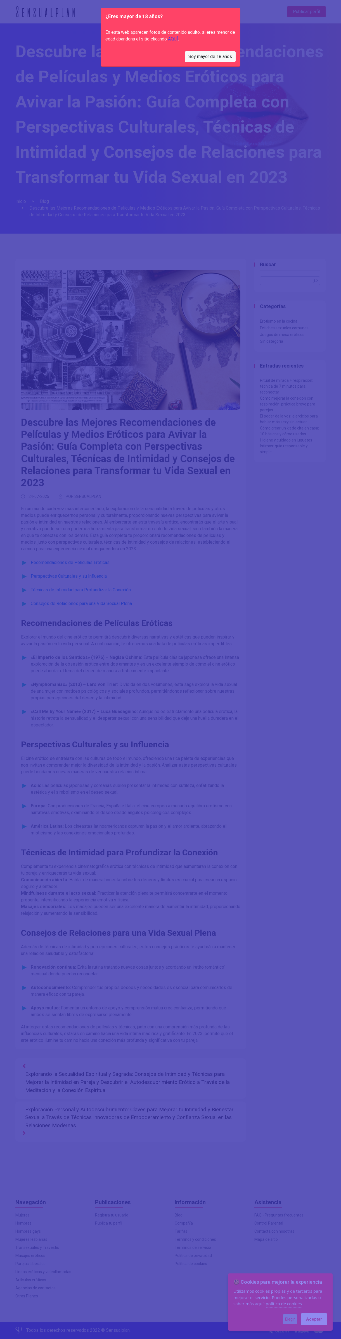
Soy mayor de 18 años (210, 56)
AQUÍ (173, 39)
